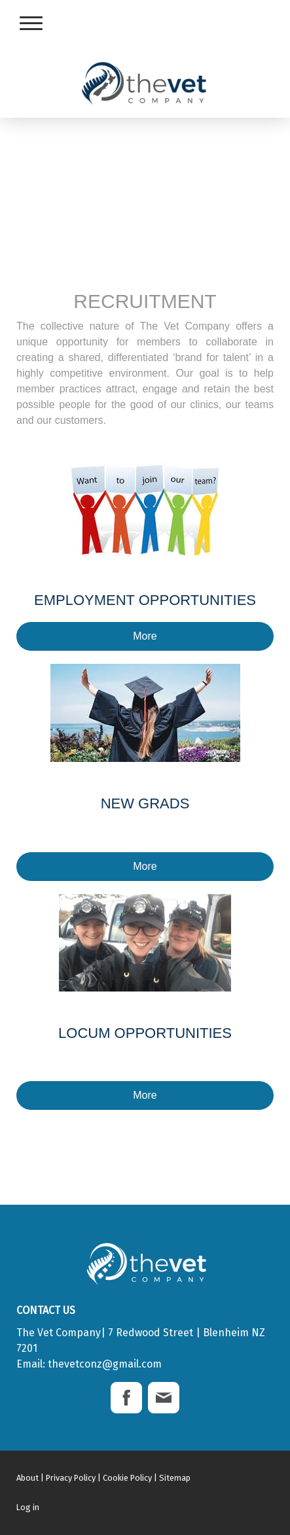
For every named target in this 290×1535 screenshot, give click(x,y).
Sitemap (174, 1478)
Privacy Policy (71, 1478)
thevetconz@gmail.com (105, 1364)
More (144, 636)
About (27, 1478)
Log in (27, 1507)
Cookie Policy (127, 1478)
